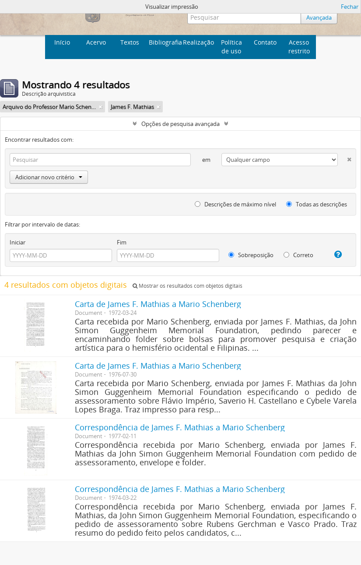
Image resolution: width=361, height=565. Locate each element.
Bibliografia (164, 42)
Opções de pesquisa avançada (180, 124)
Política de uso (231, 46)
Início (62, 42)
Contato (265, 42)
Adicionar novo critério (48, 177)
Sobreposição (250, 255)
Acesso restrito (299, 46)
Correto (298, 255)
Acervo (96, 42)
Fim (121, 242)
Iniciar (17, 242)
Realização (198, 42)
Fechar (349, 6)
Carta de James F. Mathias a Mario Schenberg (158, 304)
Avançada (319, 17)
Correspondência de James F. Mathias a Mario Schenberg (180, 427)
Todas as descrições (316, 204)
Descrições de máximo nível (235, 204)
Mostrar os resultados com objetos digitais (187, 285)
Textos (129, 42)
